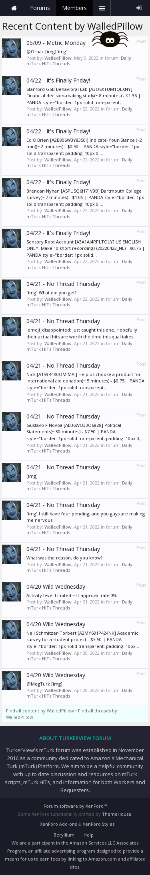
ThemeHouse (116, 814)
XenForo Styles (98, 824)
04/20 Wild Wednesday (55, 586)
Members (74, 8)
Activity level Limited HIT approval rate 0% (71, 595)
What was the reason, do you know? (64, 558)
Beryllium (64, 835)
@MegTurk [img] (44, 684)
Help (89, 835)
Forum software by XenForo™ (75, 806)
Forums (40, 8)
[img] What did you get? (51, 293)
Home (14, 8)
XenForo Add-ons (58, 824)
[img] (32, 476)
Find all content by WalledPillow (40, 711)
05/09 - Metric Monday (56, 42)
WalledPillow (58, 58)
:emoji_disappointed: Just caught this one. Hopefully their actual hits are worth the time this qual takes (81, 333)
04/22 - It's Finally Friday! (58, 80)
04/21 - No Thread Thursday (63, 284)
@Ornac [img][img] (47, 51)
